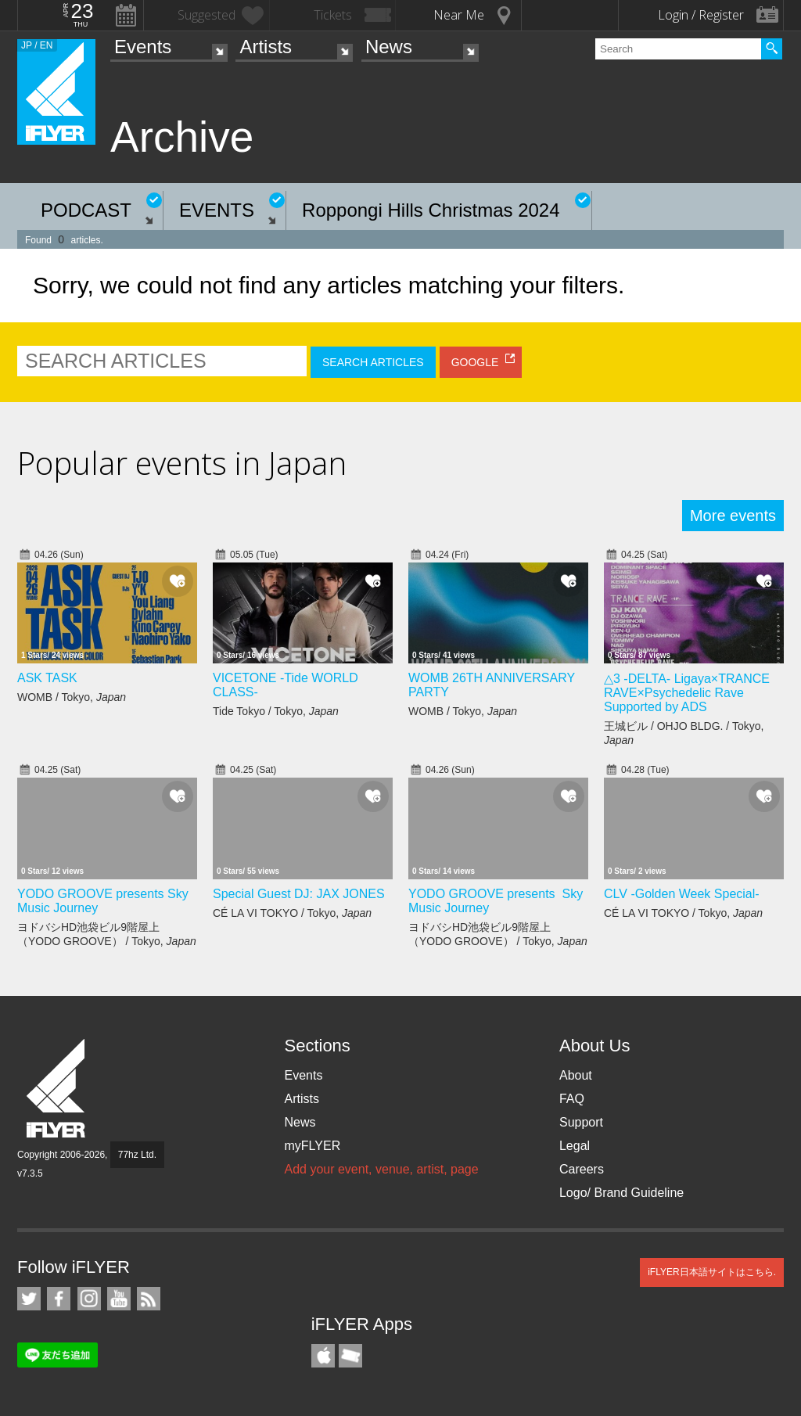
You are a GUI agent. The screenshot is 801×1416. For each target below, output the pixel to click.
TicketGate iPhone (350, 1355)
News (388, 46)
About (575, 1075)
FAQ (571, 1098)
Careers (581, 1169)
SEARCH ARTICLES (373, 362)
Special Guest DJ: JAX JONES (299, 893)
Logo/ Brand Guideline (621, 1192)
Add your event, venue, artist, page (381, 1169)
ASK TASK (47, 678)
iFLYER (57, 1088)
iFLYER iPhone (323, 1355)
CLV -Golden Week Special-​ (682, 893)
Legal (574, 1145)
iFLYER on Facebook (58, 1298)
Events (142, 46)
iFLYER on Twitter (29, 1298)
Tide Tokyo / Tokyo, (276, 711)
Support (581, 1122)
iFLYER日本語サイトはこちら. (712, 1272)
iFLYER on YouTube (119, 1298)
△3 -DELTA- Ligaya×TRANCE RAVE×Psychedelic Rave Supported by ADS (687, 692)
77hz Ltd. (137, 1154)
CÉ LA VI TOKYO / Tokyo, (292, 913)
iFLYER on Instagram (89, 1298)
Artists (265, 46)
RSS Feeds (148, 1298)
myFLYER (312, 1145)
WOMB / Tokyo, (71, 697)
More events (733, 515)
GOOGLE (475, 362)
